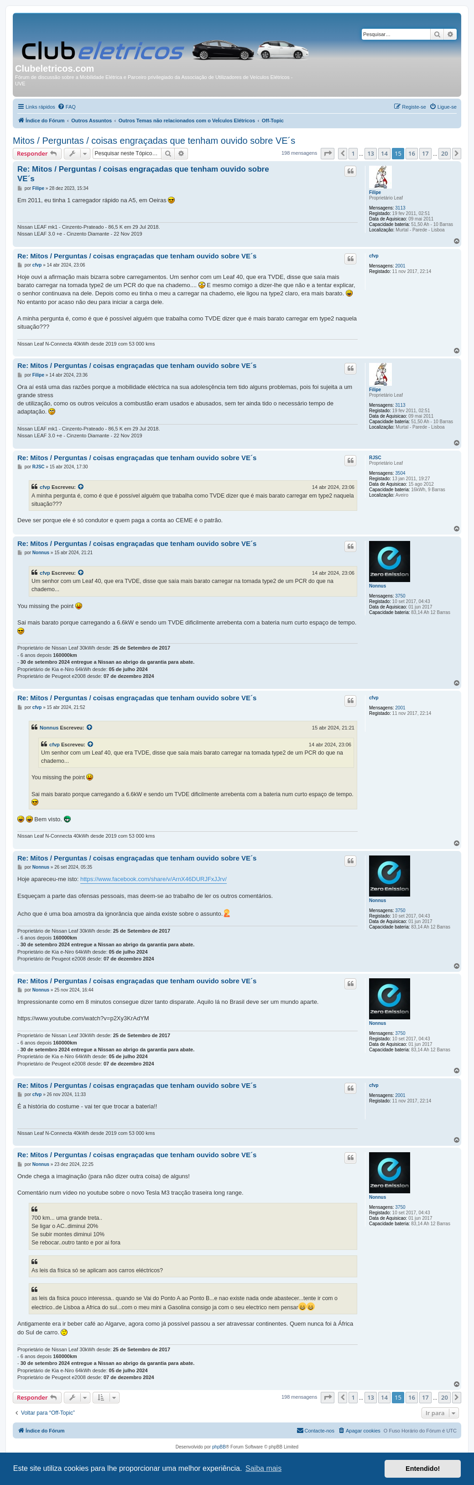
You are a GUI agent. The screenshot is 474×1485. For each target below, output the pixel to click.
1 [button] (352, 153)
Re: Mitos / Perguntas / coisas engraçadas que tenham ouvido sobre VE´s (143, 174)
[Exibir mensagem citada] (81, 487)
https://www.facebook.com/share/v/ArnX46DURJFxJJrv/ (153, 879)
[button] (327, 153)
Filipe (375, 192)
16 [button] (411, 153)
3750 (400, 595)
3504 (400, 473)
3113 (400, 207)
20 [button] (444, 153)
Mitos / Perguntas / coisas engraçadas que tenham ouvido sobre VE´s (154, 141)
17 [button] (425, 153)
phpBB (219, 1446)
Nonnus (377, 585)
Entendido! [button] (423, 1468)
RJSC (375, 457)
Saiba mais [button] (263, 1468)
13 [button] (370, 153)
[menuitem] (66, 106)
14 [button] (384, 153)
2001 (400, 265)
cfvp (374, 255)
